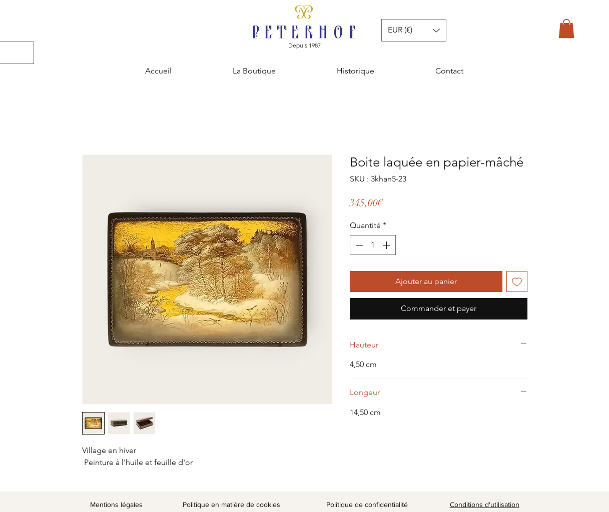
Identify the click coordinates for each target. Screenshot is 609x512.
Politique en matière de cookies (232, 504)
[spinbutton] (372, 245)
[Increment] (387, 245)
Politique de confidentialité (367, 504)
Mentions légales (116, 504)
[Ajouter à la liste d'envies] (516, 281)
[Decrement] (358, 245)
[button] (566, 28)
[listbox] (413, 30)
